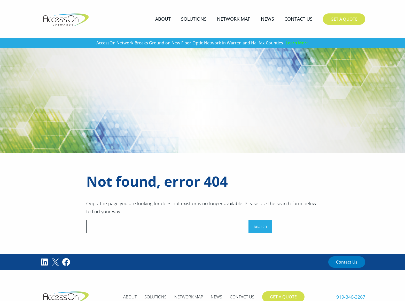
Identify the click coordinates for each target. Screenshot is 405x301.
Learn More (297, 43)
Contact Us (346, 262)
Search (260, 226)
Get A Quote (344, 19)
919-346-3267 (350, 297)
